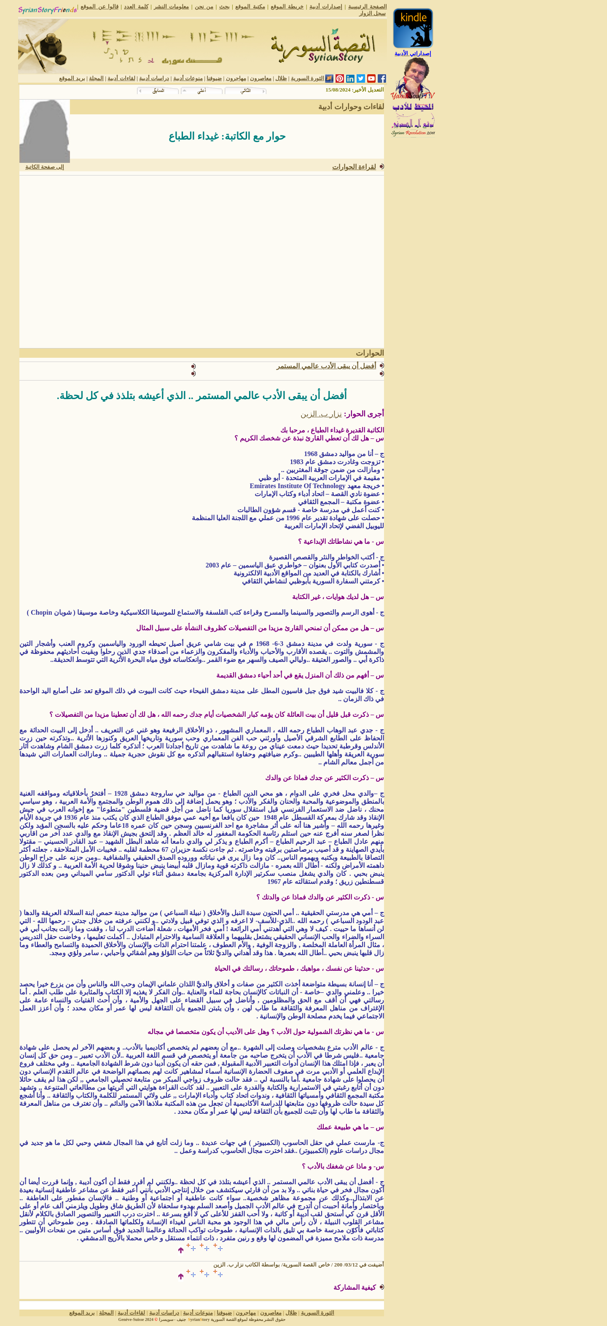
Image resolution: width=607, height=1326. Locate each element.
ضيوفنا (214, 78)
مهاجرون (236, 78)
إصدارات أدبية (325, 6)
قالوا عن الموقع (99, 6)
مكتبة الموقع (250, 6)
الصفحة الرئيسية (367, 6)
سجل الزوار (372, 13)
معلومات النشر (171, 6)
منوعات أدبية (188, 78)
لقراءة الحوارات (354, 166)
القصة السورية (223, 1319)
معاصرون (260, 78)
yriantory (198, 1319)
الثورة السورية (307, 78)
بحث (224, 6)
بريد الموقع (72, 78)
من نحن (204, 6)
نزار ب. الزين (321, 414)
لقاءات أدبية (121, 78)
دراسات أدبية (154, 78)
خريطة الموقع (287, 6)
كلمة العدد (136, 6)
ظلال (281, 78)
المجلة (96, 78)
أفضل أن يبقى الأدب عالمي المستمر (326, 366)
